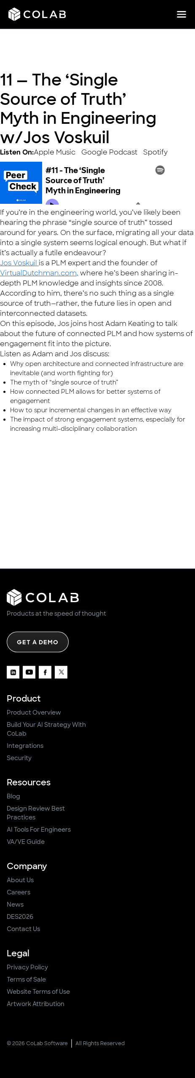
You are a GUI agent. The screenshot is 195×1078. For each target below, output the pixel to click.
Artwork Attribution (35, 1004)
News (15, 904)
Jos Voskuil (19, 263)
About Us (20, 880)
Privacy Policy (27, 967)
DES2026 (20, 917)
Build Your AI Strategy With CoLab (46, 729)
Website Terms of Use (38, 991)
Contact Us (23, 929)
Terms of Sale (26, 979)
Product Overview (34, 712)
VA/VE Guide (26, 842)
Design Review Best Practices (36, 813)
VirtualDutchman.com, (39, 273)
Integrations (25, 746)
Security (19, 758)
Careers (18, 892)
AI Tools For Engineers (39, 829)
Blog (13, 796)
